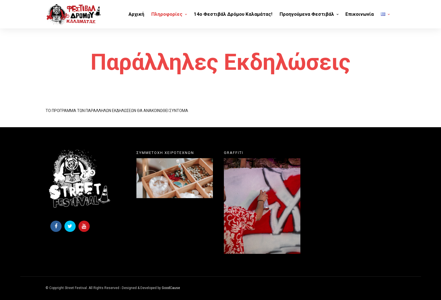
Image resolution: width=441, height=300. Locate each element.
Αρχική (136, 14)
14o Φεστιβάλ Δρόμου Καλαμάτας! (233, 14)
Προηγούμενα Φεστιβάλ (307, 14)
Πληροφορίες (167, 14)
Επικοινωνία (359, 14)
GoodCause (171, 288)
